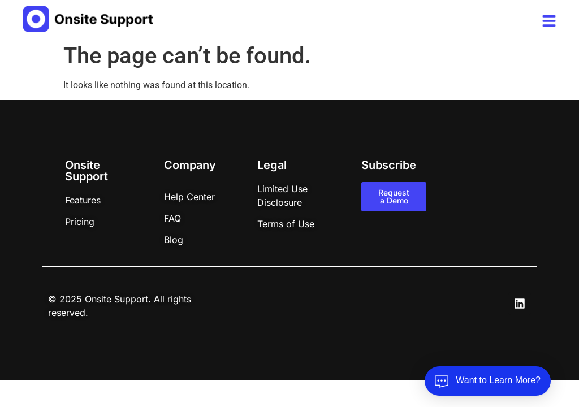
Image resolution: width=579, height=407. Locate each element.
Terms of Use (285, 224)
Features (83, 200)
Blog (173, 239)
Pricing (79, 221)
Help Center (189, 196)
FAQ (172, 218)
